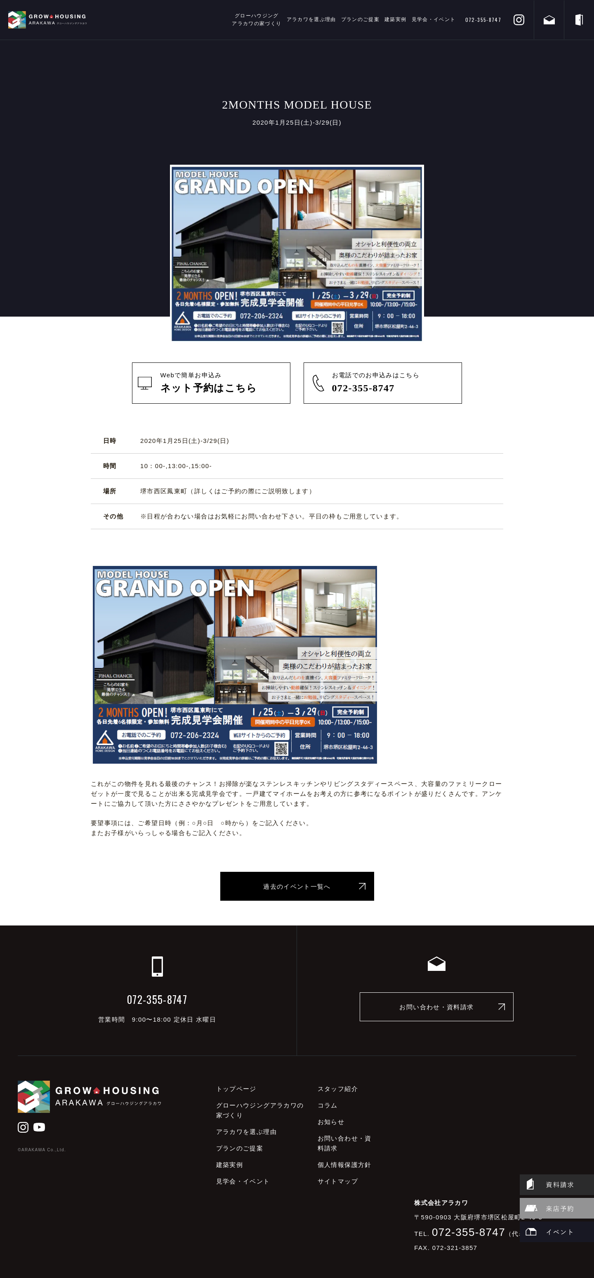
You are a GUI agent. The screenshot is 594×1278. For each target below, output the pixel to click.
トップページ (236, 1088)
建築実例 (395, 19)
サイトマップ (338, 1181)
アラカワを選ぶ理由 (311, 19)
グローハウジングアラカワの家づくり (256, 19)
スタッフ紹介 (338, 1088)
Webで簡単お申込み (222, 384)
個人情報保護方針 (345, 1164)
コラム (328, 1105)
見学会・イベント (434, 19)
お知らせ (331, 1121)
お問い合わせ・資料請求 (436, 1007)
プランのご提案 (360, 19)
